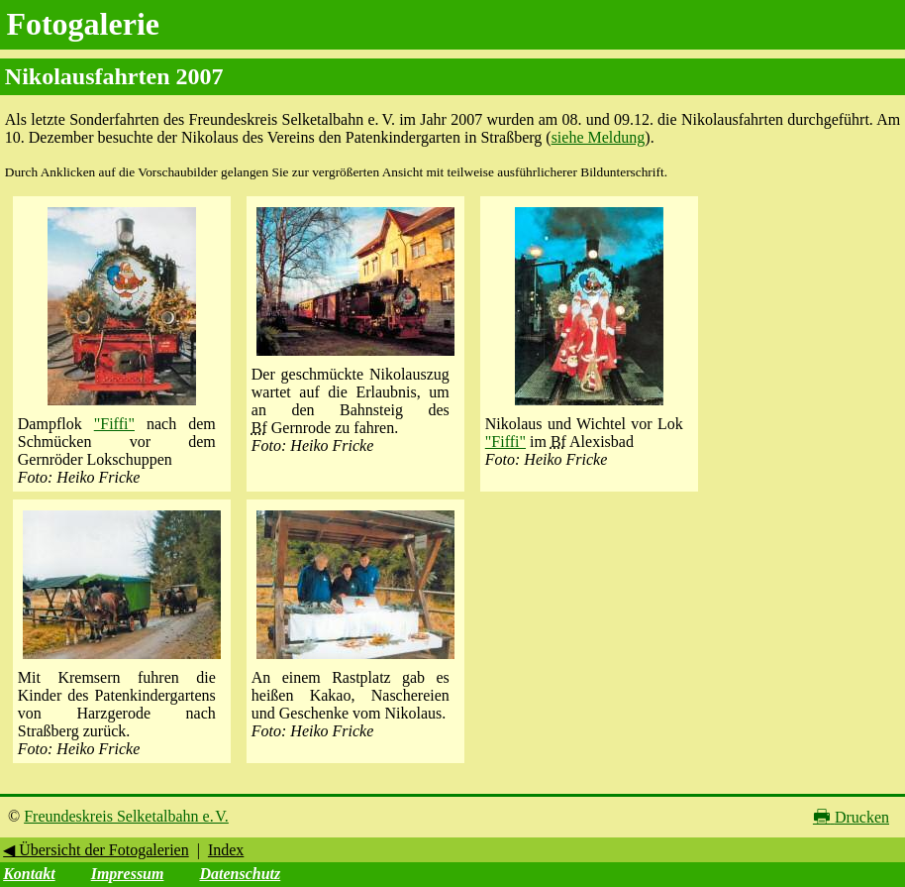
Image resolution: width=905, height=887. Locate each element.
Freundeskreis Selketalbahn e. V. (126, 816)
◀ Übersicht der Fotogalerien (96, 849)
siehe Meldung (599, 137)
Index (226, 849)
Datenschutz (239, 873)
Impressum (127, 873)
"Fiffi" (114, 423)
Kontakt (28, 873)
